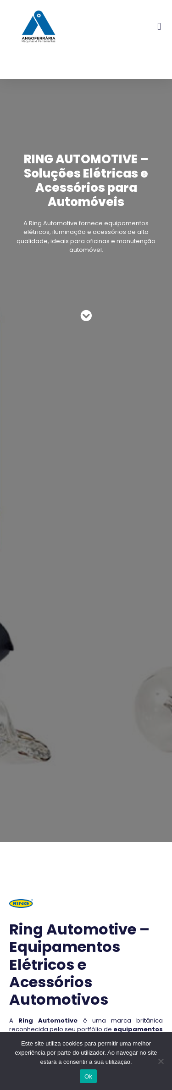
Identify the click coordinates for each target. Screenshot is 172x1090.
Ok (88, 1076)
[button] (159, 26)
